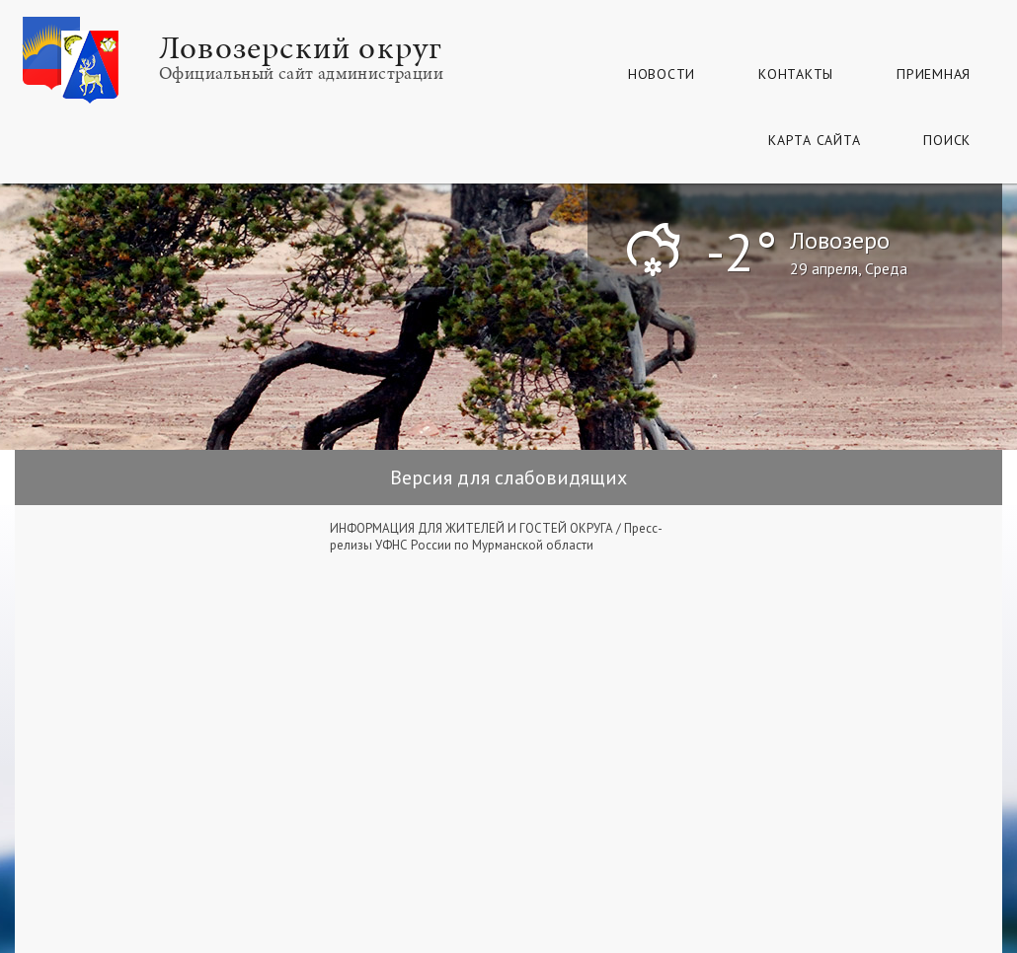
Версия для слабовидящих (508, 477)
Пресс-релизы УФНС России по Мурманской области (496, 536)
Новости (661, 74)
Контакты (795, 74)
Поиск (947, 140)
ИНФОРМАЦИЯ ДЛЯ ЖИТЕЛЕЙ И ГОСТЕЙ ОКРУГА (471, 528)
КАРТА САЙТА (814, 140)
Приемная (934, 74)
